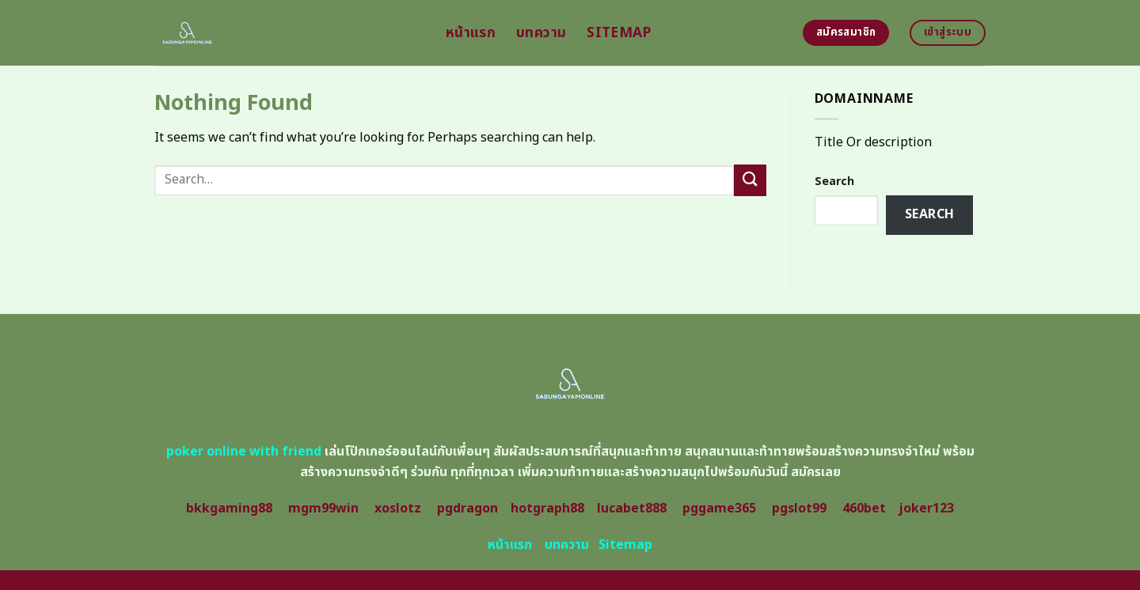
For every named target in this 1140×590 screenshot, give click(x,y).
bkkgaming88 (229, 508)
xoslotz (397, 508)
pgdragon (467, 508)
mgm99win (323, 508)
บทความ (541, 32)
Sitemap (619, 32)
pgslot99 (799, 508)
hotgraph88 (547, 508)
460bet (864, 508)
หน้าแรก (471, 32)
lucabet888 (632, 508)
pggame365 (719, 508)
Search (834, 181)
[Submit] (750, 180)
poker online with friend (243, 451)
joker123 (926, 508)
